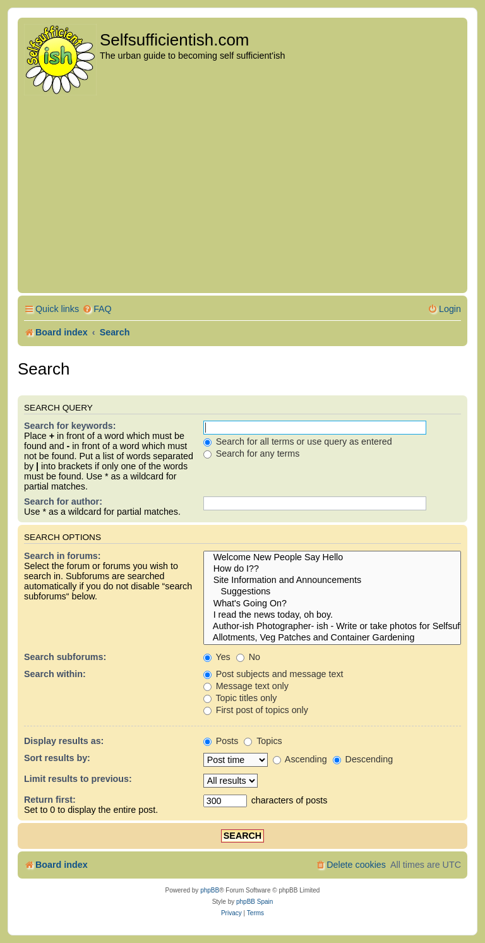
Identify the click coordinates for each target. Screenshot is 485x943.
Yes (217, 657)
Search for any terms (251, 453)
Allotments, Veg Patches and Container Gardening (332, 638)
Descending (363, 759)
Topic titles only (240, 698)
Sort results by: (57, 758)
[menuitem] (97, 309)
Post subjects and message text (273, 674)
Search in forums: (62, 556)
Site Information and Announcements (332, 580)
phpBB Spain (254, 901)
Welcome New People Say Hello (332, 557)
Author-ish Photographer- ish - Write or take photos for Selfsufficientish (332, 626)
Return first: (50, 800)
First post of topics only (255, 710)
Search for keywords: (70, 426)
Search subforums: (65, 657)
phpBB (209, 890)
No (248, 657)
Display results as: (64, 741)
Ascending (300, 759)
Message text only (246, 686)
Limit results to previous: (78, 779)
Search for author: (63, 501)
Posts (221, 741)
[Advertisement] (242, 195)
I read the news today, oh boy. (332, 615)
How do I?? (332, 569)
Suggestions (332, 592)
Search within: (55, 674)
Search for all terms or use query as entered (297, 441)
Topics (263, 741)
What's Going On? (332, 604)
